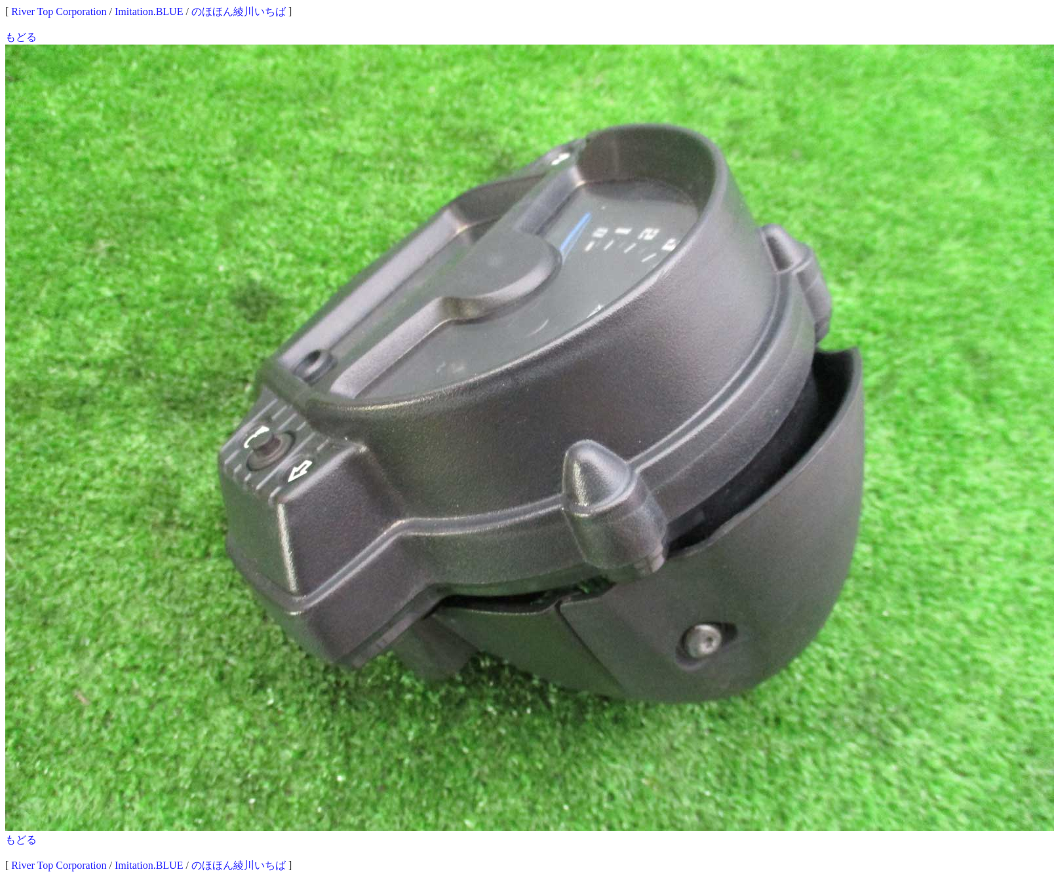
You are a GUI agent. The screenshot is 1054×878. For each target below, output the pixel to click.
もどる (21, 37)
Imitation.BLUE (149, 11)
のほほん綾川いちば (238, 11)
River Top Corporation (58, 11)
